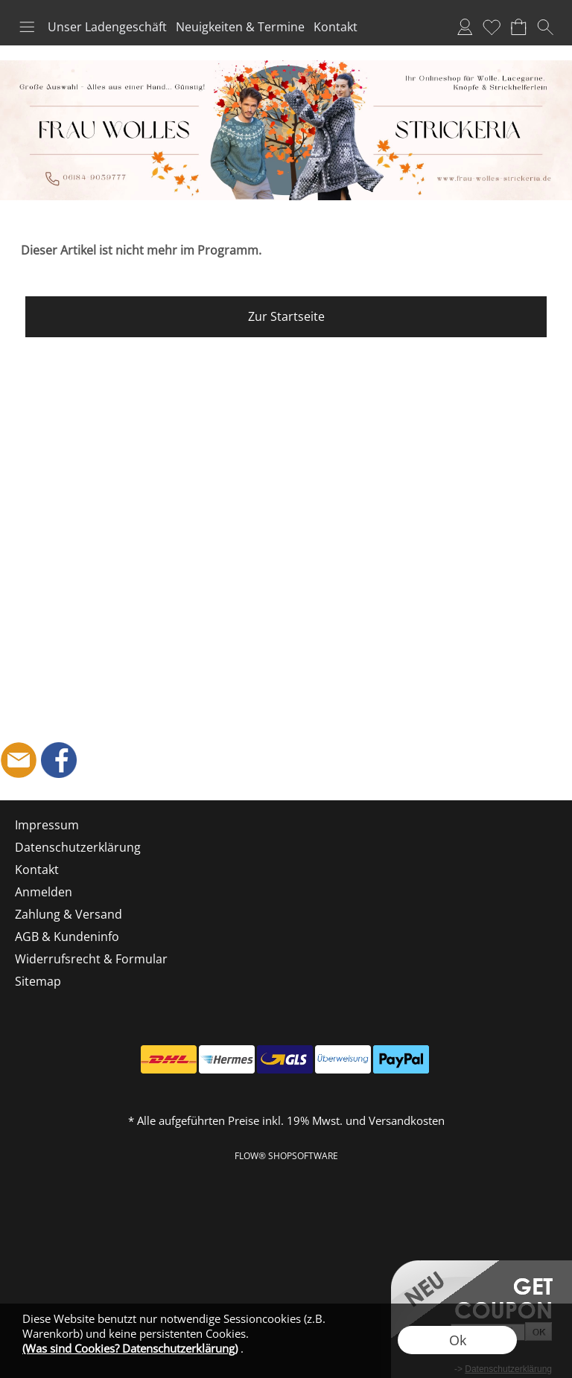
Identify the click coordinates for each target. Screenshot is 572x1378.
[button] (27, 26)
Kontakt (336, 27)
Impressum (47, 825)
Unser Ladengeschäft (107, 27)
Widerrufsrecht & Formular (91, 959)
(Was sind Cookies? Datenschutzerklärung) (130, 1348)
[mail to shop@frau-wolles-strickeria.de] (18, 760)
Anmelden (464, 27)
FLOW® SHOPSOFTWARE (286, 1155)
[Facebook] (58, 760)
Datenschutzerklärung (78, 847)
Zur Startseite (286, 316)
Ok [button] (457, 1340)
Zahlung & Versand (68, 914)
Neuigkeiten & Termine (240, 27)
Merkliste (491, 27)
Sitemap (38, 981)
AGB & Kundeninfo (67, 936)
